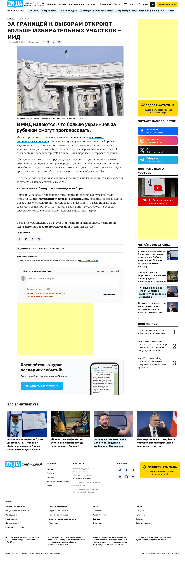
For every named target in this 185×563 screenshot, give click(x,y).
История (140, 511)
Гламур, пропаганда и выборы (61, 188)
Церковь (96, 519)
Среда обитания (99, 515)
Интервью (91, 4)
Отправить (109, 295)
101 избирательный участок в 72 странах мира (58, 198)
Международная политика (17, 511)
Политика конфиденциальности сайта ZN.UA (160, 554)
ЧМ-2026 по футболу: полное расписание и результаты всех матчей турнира (152, 363)
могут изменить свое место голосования (43, 226)
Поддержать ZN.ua (167, 4)
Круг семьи (141, 515)
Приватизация (12, 523)
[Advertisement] (55, 329)
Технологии (97, 511)
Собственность (143, 523)
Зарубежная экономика (60, 511)
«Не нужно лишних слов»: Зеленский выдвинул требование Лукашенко (152, 292)
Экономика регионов (14, 527)
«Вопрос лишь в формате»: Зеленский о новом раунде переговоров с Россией (152, 277)
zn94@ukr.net (79, 485)
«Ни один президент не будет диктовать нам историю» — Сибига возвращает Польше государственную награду (151, 259)
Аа (153, 4)
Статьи (63, 4)
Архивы (50, 469)
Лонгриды (105, 4)
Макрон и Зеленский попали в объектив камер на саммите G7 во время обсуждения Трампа (152, 346)
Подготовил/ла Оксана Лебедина (38, 248)
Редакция (51, 473)
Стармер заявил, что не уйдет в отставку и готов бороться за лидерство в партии (152, 308)
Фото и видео (76, 4)
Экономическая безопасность (62, 519)
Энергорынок (11, 519)
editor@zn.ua (88, 492)
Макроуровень (11, 515)
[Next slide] (176, 10)
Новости (51, 4)
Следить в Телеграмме (41, 385)
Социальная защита (58, 507)
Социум (139, 507)
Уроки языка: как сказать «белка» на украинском (152, 332)
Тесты (117, 4)
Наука (95, 507)
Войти (145, 4)
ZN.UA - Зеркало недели (158, 200)
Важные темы (16, 11)
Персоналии (54, 523)
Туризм (139, 519)
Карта (49, 486)
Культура (96, 523)
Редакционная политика (58, 481)
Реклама (50, 477)
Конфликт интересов (58, 515)
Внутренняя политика (15, 507)
